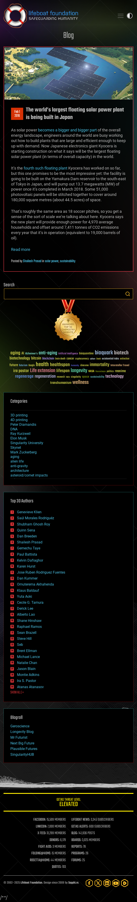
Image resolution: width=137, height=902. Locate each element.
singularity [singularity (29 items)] (76, 377)
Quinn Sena (26, 530)
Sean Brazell (26, 633)
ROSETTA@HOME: (40, 860)
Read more (20, 249)
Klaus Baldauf (28, 590)
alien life (17, 461)
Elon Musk (18, 438)
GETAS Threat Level (68, 803)
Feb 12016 (17, 114)
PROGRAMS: (78, 853)
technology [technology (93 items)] (114, 376)
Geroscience (19, 726)
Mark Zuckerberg (23, 452)
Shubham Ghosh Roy (33, 524)
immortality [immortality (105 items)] (99, 364)
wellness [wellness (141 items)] (80, 382)
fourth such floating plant (45, 168)
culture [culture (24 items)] (92, 359)
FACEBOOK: (39, 820)
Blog (68, 35)
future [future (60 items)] (14, 365)
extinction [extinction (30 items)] (124, 358)
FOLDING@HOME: (41, 853)
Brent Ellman (27, 651)
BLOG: (74, 833)
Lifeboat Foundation (31, 882)
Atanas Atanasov (30, 687)
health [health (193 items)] (42, 364)
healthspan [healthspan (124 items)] (60, 365)
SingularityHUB (22, 754)
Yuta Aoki (24, 596)
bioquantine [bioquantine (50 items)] (86, 353)
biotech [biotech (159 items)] (121, 353)
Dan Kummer (27, 578)
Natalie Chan (27, 663)
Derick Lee (25, 608)
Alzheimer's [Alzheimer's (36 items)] (31, 353)
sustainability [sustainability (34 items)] (97, 377)
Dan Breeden (27, 536)
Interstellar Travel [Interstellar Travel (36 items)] (119, 365)
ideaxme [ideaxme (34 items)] (84, 365)
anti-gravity (19, 466)
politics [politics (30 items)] (110, 371)
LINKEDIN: (41, 827)
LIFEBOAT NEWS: (80, 820)
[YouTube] (115, 883)
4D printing (19, 420)
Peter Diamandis (23, 424)
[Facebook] (89, 883)
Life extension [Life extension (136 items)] (42, 371)
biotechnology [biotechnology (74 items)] (20, 358)
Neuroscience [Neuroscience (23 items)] (100, 372)
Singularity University (26, 443)
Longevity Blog (22, 732)
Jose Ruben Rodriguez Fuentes (41, 572)
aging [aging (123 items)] (15, 353)
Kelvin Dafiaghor (30, 560)
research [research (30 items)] (61, 377)
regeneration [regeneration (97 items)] (45, 376)
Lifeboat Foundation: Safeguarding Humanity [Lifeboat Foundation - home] (57, 16)
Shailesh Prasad (32, 261)
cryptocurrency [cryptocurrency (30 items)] (82, 358)
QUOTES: (56, 867)
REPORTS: (76, 847)
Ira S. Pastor (26, 681)
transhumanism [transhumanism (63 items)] (60, 383)
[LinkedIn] (106, 883)
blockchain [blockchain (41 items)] (48, 359)
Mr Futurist (18, 737)
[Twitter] (98, 883)
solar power (52, 261)
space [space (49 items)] (85, 377)
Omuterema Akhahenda (35, 584)
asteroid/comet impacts (29, 475)
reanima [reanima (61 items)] (120, 371)
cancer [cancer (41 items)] (70, 359)
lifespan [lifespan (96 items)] (63, 370)
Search (127, 294)
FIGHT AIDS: (45, 847)
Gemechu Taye (28, 548)
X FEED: (42, 833)
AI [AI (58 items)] (22, 353)
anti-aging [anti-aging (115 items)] (48, 353)
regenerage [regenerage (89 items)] (24, 376)
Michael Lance (28, 657)
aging (14, 457)
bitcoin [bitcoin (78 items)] (36, 358)
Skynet (15, 447)
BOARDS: (76, 840)
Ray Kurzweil (20, 433)
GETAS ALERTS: (79, 827)
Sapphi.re (73, 882)
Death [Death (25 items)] (98, 359)
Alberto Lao (26, 614)
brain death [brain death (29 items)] (60, 358)
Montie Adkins (28, 675)
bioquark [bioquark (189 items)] (104, 353)
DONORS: (54, 840)
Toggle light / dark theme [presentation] (130, 16)
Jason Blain (26, 669)
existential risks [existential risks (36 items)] (110, 359)
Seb (20, 644)
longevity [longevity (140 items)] (79, 371)
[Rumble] (124, 883)
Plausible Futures (23, 749)
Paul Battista (27, 554)
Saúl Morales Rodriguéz (35, 518)
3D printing (19, 415)
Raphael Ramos (29, 627)
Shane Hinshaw (29, 621)
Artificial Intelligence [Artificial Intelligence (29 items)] (68, 353)
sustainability (67, 261)
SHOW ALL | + (17, 692)
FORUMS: (76, 860)
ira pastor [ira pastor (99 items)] (21, 370)
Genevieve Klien (29, 512)
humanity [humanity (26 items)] (75, 365)
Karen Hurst (26, 566)
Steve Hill (24, 638)
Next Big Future (22, 743)
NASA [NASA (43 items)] (91, 371)
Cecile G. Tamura (30, 602)
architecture (19, 471)
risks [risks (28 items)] (68, 377)
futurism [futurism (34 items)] (23, 365)
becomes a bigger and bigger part (67, 130)
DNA (13, 429)
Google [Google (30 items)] (32, 365)
